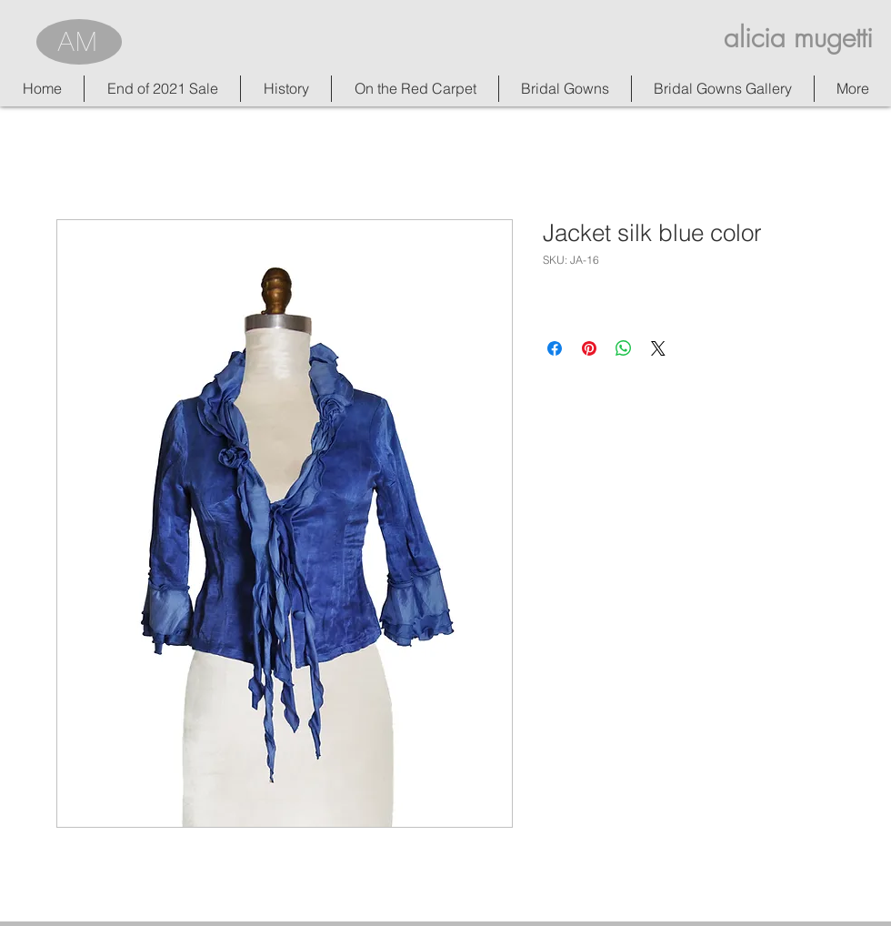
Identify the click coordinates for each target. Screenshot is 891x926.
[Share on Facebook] (555, 348)
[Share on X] (658, 348)
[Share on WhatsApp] (624, 348)
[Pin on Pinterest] (589, 348)
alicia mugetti (798, 37)
